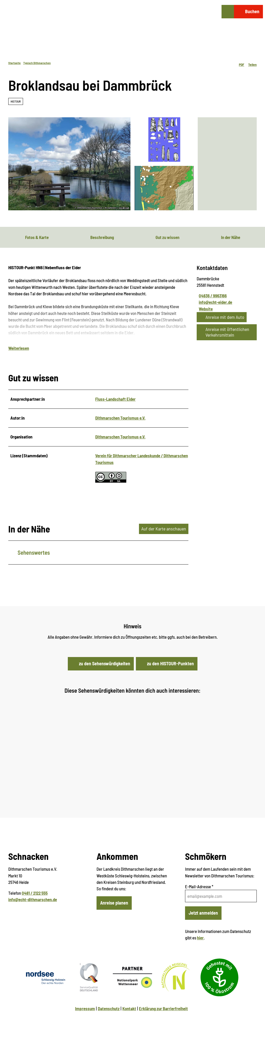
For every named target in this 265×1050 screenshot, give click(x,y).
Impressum (85, 1009)
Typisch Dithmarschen (37, 63)
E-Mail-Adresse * (199, 887)
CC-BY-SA (124, 208)
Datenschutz (109, 1009)
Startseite (14, 63)
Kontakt (129, 1009)
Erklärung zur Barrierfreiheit (163, 1009)
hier (200, 938)
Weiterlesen (18, 349)
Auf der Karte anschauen (163, 529)
